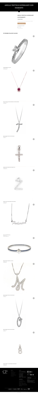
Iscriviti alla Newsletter (29, 378)
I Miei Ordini (12, 371)
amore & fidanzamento (20, 28)
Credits (27, 391)
